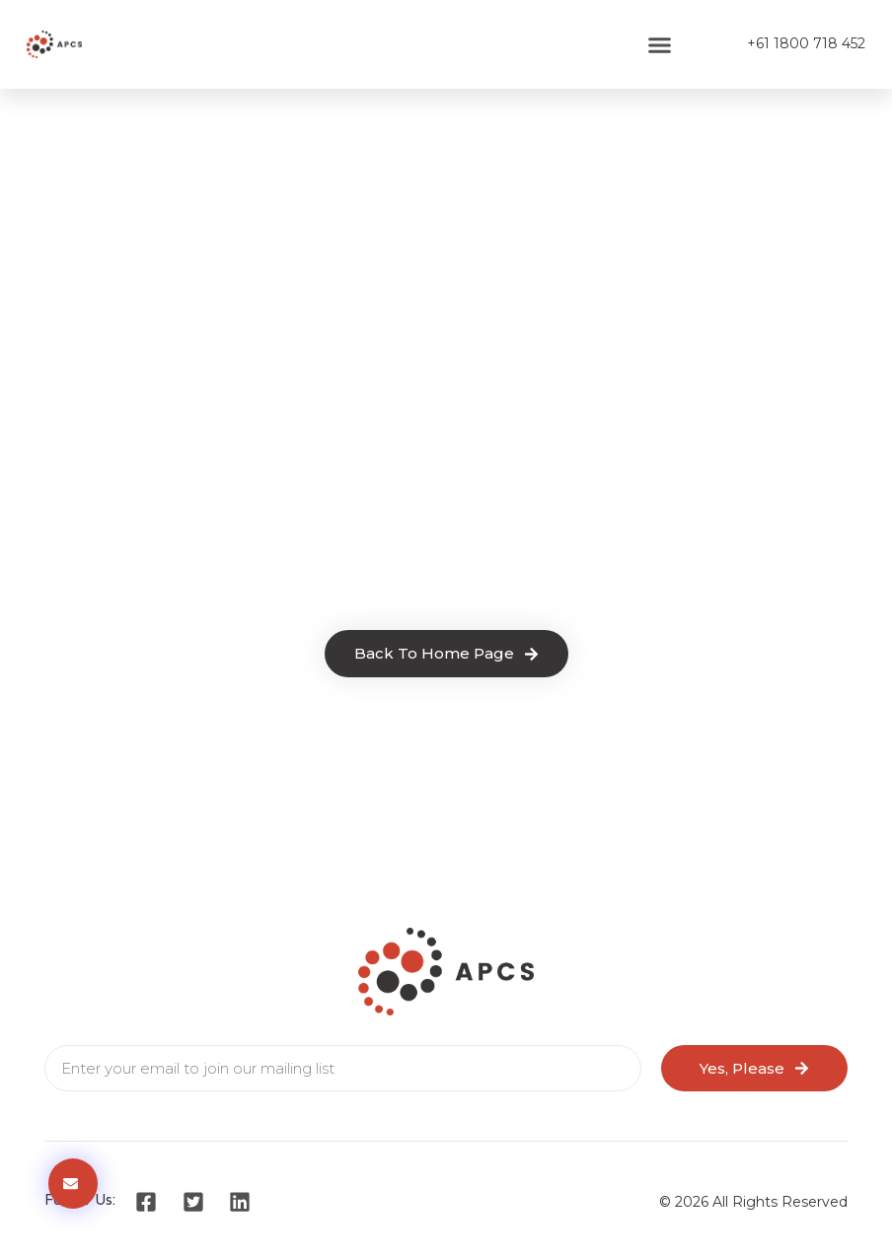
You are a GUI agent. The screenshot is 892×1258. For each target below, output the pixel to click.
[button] (659, 44)
